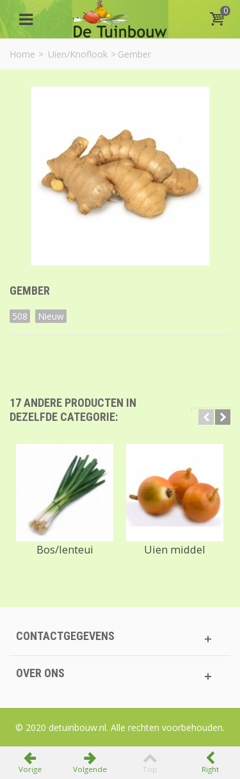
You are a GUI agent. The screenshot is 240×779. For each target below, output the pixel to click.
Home (22, 54)
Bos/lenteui (64, 550)
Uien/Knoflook (78, 54)
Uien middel (174, 550)
